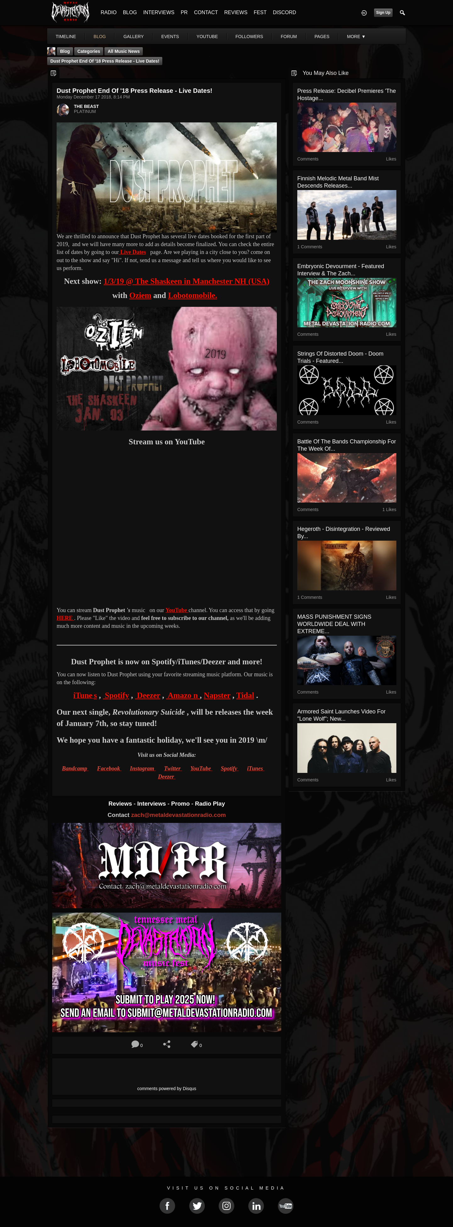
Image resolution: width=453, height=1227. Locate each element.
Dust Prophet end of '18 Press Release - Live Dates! (104, 61)
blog (100, 36)
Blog (65, 51)
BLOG (130, 12)
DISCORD (284, 12)
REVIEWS (236, 12)
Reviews (121, 803)
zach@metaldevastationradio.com (178, 815)
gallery (133, 36)
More (356, 36)
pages (322, 36)
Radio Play (210, 803)
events (170, 36)
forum (289, 36)
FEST (260, 12)
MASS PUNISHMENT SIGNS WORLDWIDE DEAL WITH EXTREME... (334, 624)
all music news (124, 51)
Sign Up (383, 12)
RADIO (109, 12)
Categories (88, 51)
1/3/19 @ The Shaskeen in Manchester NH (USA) (186, 281)
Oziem (140, 295)
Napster (217, 695)
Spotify (116, 695)
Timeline (66, 36)
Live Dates (133, 252)
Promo (181, 803)
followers (249, 36)
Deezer (147, 695)
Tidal (245, 695)
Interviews (152, 803)
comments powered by (166, 1088)
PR (184, 12)
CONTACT (206, 12)
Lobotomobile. (192, 295)
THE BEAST (86, 106)
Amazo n (183, 695)
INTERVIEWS (158, 12)
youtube (207, 36)
